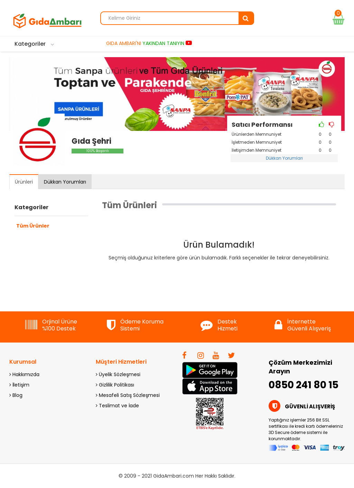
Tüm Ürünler (32, 225)
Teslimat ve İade (117, 405)
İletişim (19, 384)
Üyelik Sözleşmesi (118, 374)
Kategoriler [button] (31, 207)
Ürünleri (24, 181)
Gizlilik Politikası (115, 384)
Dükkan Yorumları (284, 158)
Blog (15, 395)
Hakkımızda (24, 374)
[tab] (51, 209)
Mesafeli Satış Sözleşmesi (128, 395)
